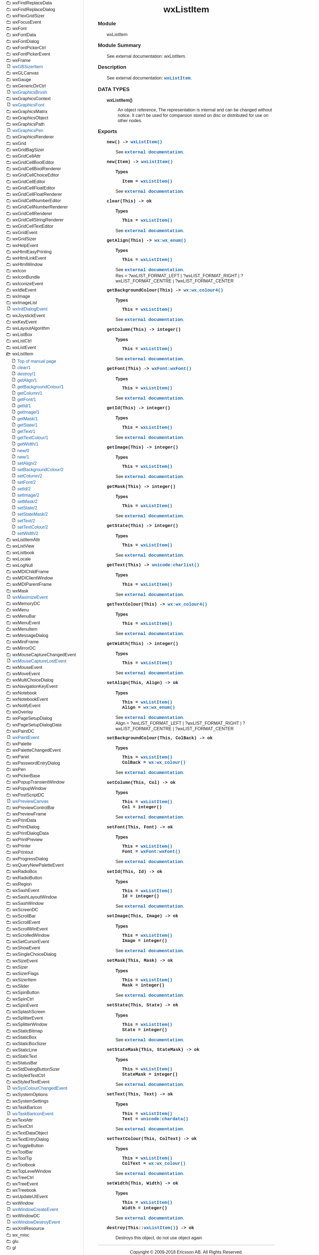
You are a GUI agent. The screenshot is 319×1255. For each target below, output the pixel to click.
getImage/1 (28, 412)
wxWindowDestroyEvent (36, 1222)
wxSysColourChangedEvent (39, 1088)
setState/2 (27, 508)
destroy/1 (26, 374)
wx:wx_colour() (167, 762)
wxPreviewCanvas (30, 801)
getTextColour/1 (32, 437)
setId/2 (24, 489)
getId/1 (24, 405)
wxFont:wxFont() (171, 368)
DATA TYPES (114, 89)
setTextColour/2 (32, 527)
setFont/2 (26, 482)
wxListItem (177, 78)
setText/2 (26, 520)
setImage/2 (28, 495)
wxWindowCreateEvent (35, 1209)
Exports (107, 131)
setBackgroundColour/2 (40, 469)
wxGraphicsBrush (29, 92)
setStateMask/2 (32, 514)
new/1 (23, 457)
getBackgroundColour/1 (40, 387)
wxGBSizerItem (27, 66)
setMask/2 (27, 501)
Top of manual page (36, 361)
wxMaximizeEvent (30, 597)
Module (107, 23)
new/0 (23, 450)
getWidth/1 (27, 444)
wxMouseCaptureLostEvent (39, 661)
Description (112, 67)
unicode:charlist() (175, 565)
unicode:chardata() (164, 1119)
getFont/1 (26, 399)
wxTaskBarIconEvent (32, 1113)
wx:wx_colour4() (203, 290)
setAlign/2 (27, 463)
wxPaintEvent (25, 737)
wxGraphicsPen (27, 130)
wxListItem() (146, 142)
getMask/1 (27, 418)
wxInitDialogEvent (29, 309)
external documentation (154, 152)
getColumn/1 (29, 393)
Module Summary (119, 45)
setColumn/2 (29, 476)
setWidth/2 (27, 533)
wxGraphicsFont (28, 105)
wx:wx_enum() (170, 240)
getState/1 (27, 425)
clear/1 (24, 367)
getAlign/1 (27, 380)
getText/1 (26, 431)
